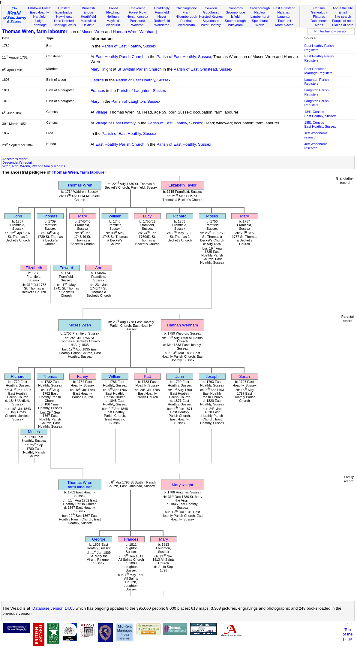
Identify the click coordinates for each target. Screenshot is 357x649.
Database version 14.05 (53, 608)
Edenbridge (64, 12)
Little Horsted (64, 21)
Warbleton (161, 25)
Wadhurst (113, 25)
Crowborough (260, 8)
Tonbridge (39, 25)
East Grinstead (284, 8)
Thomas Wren (79, 185)
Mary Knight (101, 69)
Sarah (244, 376)
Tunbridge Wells (64, 25)
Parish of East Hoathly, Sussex (129, 46)
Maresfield (88, 21)
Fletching (113, 12)
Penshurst (137, 21)
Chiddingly (162, 8)
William (115, 216)
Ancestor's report (15, 159)
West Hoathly (211, 25)
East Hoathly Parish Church (120, 56)
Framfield (162, 12)
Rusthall (186, 21)
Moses (212, 216)
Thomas (50, 216)
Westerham (186, 25)
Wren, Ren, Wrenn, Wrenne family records (33, 166)
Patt (147, 376)
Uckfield (88, 25)
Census (319, 8)
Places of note (342, 25)
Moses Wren (93, 31)
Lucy (147, 216)
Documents (318, 21)
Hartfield (39, 16)
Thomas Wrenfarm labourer (79, 484)
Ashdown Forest (39, 8)
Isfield (235, 16)
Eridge (88, 12)
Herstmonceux (137, 16)
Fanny (82, 376)
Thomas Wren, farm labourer (35, 31)
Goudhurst (211, 12)
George (97, 80)
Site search (342, 16)
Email (343, 12)
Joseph (212, 376)
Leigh (39, 21)
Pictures (319, 16)
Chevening (137, 8)
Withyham (235, 25)
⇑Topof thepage (347, 632)
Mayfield (113, 21)
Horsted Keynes (211, 16)
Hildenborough (186, 16)
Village (101, 112)
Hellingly (112, 16)
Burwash (88, 8)
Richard (180, 216)
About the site (343, 8)
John (18, 216)
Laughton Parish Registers (316, 82)
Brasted (64, 8)
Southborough (235, 21)
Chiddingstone (186, 8)
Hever (162, 16)
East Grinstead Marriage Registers (318, 71)
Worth (259, 25)
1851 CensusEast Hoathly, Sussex (320, 125)
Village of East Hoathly (115, 123)
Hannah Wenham (182, 325)
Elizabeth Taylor (182, 185)
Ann (98, 267)
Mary (95, 101)
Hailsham (284, 12)
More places (284, 25)
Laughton (284, 16)
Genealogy (319, 12)
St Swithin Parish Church (139, 69)
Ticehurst (284, 21)
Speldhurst (260, 21)
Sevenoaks (210, 21)
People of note (343, 21)
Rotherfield (162, 21)
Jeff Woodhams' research (316, 135)
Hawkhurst (64, 16)
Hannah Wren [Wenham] (135, 31)
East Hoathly (39, 12)
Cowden (211, 8)
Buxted (113, 8)
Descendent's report (17, 162)
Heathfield (88, 16)
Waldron (137, 25)
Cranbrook (235, 8)
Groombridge (235, 12)
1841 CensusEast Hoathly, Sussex (320, 114)
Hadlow (260, 12)
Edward (66, 267)
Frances (98, 90)
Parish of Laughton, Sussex (141, 90)
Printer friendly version (331, 31)
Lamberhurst (259, 16)
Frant (186, 12)
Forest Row (137, 12)
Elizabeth (34, 267)
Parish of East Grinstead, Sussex (203, 69)
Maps (319, 25)
